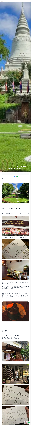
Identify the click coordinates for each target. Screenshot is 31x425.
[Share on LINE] (17, 176)
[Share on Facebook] (15, 176)
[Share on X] (16, 176)
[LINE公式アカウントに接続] (27, 422)
